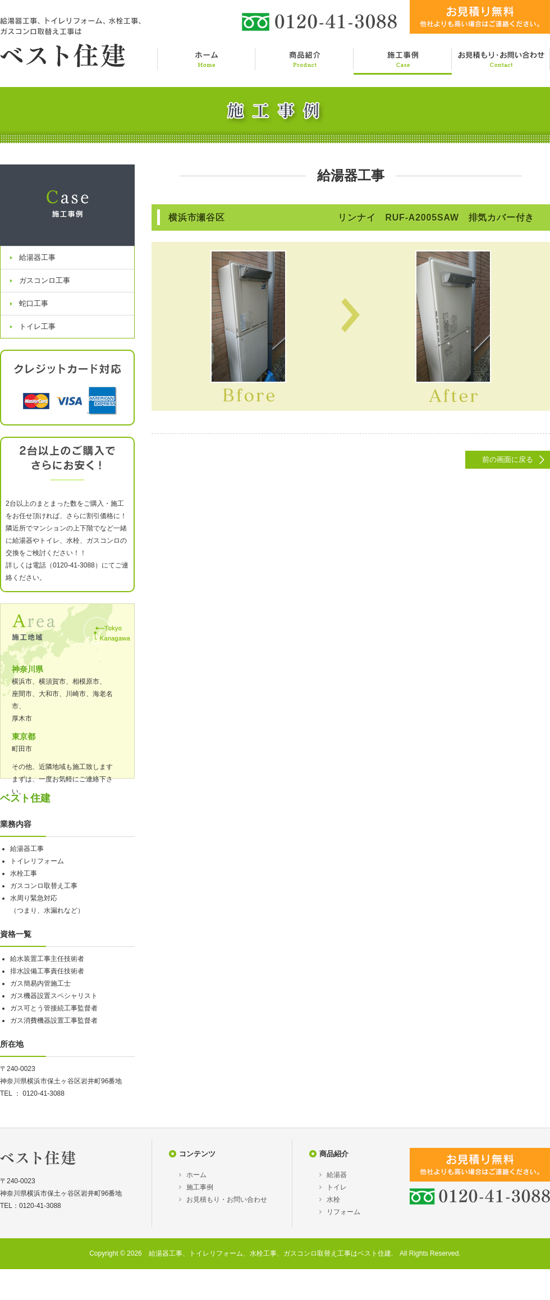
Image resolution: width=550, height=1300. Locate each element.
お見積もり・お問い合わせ (226, 1199)
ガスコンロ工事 (44, 280)
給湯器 (337, 1175)
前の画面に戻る (507, 459)
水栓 (333, 1199)
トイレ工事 (37, 326)
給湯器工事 (37, 257)
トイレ (337, 1187)
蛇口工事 (33, 303)
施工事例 (199, 1187)
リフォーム (343, 1212)
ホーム (196, 1175)
